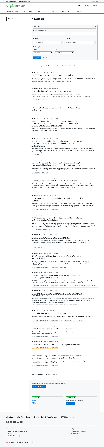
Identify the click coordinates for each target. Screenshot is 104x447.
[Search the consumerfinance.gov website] (80, 5)
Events (36, 417)
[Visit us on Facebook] (7, 421)
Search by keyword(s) (39, 30)
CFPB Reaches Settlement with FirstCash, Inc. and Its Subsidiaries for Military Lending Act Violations (57, 219)
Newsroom (11, 19)
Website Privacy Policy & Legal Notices (16, 431)
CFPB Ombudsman (67, 417)
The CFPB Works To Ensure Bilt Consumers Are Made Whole (54, 75)
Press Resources (14, 23)
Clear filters (46, 58)
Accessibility (9, 433)
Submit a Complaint (91, 6)
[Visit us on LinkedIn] (14, 421)
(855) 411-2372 (95, 1)
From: (35, 50)
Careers (28, 417)
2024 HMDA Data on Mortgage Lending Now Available (52, 313)
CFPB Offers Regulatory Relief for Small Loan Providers (52, 329)
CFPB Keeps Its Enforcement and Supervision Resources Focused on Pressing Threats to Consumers (57, 276)
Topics (68, 38)
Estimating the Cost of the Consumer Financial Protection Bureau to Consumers (57, 109)
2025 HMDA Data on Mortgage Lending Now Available (52, 91)
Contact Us (19, 417)
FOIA (7, 429)
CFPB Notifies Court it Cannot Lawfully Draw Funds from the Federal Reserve (58, 199)
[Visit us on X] (11, 421)
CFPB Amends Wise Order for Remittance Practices (51, 237)
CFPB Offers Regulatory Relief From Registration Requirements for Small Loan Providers (57, 294)
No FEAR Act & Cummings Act (14, 436)
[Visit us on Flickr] (21, 421)
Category (36, 38)
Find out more (70, 404)
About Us (9, 417)
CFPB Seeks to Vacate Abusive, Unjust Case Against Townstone (56, 344)
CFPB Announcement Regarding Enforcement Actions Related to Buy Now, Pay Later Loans (56, 257)
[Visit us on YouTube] (18, 421)
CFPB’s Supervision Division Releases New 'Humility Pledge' (54, 181)
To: (56, 50)
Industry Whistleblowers (49, 417)
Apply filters (37, 58)
